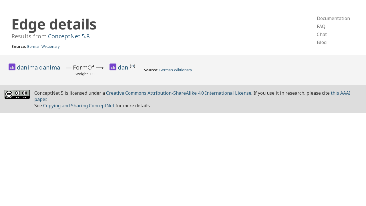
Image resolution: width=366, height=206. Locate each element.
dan (124, 67)
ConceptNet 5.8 (68, 36)
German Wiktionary (43, 46)
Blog (322, 42)
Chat (322, 34)
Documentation (333, 18)
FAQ (321, 26)
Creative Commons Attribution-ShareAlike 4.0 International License (178, 93)
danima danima (38, 67)
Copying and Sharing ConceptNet (78, 105)
